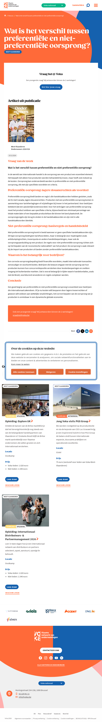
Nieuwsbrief (47, 714)
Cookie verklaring (53, 718)
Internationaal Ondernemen (33, 342)
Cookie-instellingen (78, 371)
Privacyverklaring (39, 718)
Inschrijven (12, 485)
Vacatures (57, 714)
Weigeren (51, 371)
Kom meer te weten (20, 364)
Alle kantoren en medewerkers (51, 665)
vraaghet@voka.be (21, 315)
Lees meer (12, 479)
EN (35, 714)
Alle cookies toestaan (23, 371)
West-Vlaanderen (14, 342)
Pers (39, 714)
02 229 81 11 (22, 693)
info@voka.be (23, 697)
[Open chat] (89, 5)
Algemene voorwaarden (23, 718)
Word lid (65, 714)
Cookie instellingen (67, 718)
